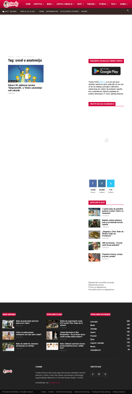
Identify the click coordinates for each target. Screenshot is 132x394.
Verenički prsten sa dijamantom (101, 289)
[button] (128, 10)
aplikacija (102, 82)
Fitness (103, 4)
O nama (41, 11)
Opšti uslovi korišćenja (82, 392)
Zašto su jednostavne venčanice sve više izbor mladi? (28, 333)
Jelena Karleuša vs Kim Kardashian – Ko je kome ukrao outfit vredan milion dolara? (72, 334)
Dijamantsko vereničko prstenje (101, 280)
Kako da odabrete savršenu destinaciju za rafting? (27, 345)
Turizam (91, 4)
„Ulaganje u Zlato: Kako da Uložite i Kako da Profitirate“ (112, 233)
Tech (114, 4)
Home (28, 4)
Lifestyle (39, 4)
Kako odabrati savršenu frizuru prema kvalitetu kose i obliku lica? (72, 346)
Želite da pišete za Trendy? (69, 11)
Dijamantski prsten (96, 285)
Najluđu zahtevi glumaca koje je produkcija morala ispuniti (112, 222)
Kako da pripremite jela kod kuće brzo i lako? (27, 322)
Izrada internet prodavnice (99, 273)
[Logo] (13, 4)
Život (80, 4)
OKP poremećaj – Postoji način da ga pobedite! (112, 244)
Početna (10, 57)
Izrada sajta (93, 271)
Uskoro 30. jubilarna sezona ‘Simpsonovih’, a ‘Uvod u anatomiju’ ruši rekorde (25, 88)
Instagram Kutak (52, 11)
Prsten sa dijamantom (97, 287)
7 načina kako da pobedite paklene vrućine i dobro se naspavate (112, 211)
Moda (50, 4)
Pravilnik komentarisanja (64, 392)
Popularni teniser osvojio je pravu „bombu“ (112, 255)
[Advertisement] (66, 32)
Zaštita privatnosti (119, 392)
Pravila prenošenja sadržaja (101, 392)
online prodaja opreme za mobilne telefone (105, 275)
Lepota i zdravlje (65, 4)
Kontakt (84, 11)
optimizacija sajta (95, 268)
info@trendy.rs (54, 382)
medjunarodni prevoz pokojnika (101, 278)
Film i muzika (13, 81)
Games (124, 4)
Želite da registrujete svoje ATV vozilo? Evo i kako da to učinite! (71, 323)
